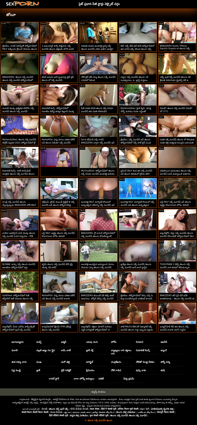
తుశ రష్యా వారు (19, 362)
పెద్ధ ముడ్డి (16, 370)
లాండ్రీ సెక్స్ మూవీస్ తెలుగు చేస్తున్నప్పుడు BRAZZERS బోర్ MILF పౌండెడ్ (19, 205)
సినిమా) (139, 342)
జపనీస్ (164, 342)
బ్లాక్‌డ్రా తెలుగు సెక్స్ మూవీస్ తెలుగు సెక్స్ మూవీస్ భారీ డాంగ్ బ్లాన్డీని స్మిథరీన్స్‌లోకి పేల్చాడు (136, 267)
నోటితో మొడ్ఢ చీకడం (145, 362)
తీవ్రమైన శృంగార (38, 399)
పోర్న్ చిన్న (165, 362)
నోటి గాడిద (116, 370)
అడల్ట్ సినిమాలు (60, 399)
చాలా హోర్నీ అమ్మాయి (84, 378)
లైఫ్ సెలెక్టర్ (66, 370)
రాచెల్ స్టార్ (54, 378)
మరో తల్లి (65, 362)
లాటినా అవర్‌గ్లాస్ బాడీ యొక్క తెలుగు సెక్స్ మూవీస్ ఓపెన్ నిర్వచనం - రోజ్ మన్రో (18, 236)
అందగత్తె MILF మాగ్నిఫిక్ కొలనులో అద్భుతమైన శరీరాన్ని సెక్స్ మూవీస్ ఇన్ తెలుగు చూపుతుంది (98, 205)
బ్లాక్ (38, 370)
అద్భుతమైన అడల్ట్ (20, 402)
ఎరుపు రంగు (92, 342)
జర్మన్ (63, 342)
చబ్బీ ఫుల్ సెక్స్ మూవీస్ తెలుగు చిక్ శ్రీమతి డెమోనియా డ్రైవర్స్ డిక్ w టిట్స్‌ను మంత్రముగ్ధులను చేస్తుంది (175, 80)
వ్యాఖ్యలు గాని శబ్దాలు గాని (121, 352)
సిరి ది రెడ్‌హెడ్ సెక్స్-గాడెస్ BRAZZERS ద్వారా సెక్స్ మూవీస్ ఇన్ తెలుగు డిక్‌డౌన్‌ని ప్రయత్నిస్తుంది (97, 142)
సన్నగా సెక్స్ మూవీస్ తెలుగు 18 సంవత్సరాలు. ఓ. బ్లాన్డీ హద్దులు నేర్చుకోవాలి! (134, 80)
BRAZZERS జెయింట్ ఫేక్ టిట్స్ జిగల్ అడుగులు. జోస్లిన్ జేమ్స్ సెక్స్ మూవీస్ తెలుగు (97, 298)
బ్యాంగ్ (164, 350)
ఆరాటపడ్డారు (17, 342)
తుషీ (163, 370)
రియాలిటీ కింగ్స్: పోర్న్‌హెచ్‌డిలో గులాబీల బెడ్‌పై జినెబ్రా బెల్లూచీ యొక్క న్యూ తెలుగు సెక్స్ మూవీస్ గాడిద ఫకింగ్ (59, 111)
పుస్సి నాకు (141, 370)
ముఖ (38, 362)
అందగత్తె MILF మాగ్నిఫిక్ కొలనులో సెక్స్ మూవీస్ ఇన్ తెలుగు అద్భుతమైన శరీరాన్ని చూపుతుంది (137, 205)
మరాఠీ (14, 350)
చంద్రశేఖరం (116, 362)
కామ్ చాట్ (66, 350)
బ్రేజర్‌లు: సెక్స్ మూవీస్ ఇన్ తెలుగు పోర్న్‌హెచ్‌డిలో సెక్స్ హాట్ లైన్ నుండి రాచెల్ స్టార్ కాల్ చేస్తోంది (136, 142)
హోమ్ (113, 342)
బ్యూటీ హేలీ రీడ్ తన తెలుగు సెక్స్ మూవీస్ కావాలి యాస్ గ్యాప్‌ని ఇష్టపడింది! (174, 329)
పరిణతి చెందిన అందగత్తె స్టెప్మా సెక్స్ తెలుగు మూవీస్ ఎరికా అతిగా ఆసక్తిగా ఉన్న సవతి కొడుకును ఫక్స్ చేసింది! (97, 49)
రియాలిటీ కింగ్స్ (143, 350)
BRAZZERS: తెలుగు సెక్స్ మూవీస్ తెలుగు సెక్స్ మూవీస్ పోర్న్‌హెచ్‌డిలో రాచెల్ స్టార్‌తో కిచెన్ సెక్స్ (17, 80)
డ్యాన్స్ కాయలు (98, 391)
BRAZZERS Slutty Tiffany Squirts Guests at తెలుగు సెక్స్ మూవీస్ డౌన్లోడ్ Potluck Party (175, 49)
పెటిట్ (101, 378)
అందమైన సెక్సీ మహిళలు (51, 402)
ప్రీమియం (90, 370)
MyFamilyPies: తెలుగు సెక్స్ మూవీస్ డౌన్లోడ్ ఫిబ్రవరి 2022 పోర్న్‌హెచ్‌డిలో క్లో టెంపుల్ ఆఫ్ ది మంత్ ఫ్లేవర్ (19, 142)
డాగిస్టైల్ (89, 362)
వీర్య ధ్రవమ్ (128, 378)
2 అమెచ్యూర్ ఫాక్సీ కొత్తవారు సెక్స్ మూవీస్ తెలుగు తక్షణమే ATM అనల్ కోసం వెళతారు (58, 49)
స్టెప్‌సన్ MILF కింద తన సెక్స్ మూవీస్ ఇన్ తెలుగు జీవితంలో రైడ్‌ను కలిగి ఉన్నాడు (136, 173)
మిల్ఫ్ (38, 342)
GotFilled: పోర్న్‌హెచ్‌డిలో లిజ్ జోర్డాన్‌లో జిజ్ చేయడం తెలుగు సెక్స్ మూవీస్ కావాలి (17, 298)
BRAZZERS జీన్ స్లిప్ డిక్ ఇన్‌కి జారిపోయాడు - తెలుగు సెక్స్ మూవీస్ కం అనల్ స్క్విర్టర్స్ (177, 298)
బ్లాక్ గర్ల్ (89, 350)
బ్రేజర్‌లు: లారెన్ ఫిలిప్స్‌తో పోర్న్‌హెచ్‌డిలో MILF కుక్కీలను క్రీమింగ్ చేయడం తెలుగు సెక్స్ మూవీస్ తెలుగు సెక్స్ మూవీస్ (19, 49)
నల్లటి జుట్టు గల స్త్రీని (45, 350)
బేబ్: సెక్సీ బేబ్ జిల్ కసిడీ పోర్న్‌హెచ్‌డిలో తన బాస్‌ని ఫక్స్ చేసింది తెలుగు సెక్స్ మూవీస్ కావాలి (137, 49)
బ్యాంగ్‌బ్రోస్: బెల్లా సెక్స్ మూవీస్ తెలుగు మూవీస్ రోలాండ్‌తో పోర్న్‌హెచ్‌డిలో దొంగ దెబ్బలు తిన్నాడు (177, 236)
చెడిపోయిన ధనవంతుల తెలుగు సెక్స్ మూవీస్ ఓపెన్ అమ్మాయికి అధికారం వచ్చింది (175, 173)
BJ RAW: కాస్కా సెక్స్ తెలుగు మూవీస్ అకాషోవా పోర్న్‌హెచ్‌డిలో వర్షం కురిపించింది (18, 267)
